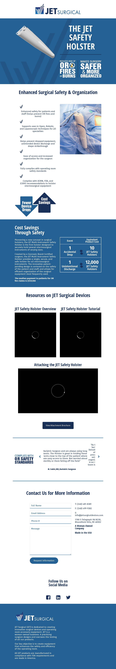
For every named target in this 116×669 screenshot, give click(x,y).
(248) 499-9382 (84, 508)
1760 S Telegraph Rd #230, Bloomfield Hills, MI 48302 (88, 520)
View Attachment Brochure (58, 425)
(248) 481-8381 (84, 504)
